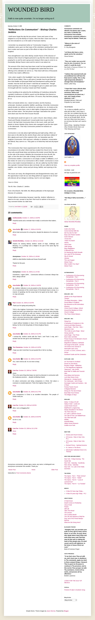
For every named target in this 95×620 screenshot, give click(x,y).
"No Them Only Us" (70, 412)
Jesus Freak (68, 505)
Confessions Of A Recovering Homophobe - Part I (75, 276)
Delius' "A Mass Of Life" (71, 402)
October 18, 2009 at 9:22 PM (32, 359)
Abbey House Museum (71, 423)
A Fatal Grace (68, 501)
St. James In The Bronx (73, 447)
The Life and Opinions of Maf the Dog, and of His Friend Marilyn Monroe (74, 518)
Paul (14, 303)
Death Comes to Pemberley (72, 503)
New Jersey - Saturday (71, 465)
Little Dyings (68, 246)
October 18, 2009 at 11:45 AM (30, 256)
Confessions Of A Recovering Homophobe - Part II (75, 280)
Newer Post (12, 469)
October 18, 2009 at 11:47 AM (30, 272)
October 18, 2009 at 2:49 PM (32, 285)
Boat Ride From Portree (71, 393)
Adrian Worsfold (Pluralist (72, 222)
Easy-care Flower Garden (72, 235)
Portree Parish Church (71, 387)
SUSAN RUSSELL (18, 241)
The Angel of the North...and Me (74, 344)
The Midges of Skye (70, 395)
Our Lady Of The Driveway (72, 254)
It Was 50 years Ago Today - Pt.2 (76, 493)
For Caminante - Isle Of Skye (73, 381)
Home (33, 469)
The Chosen (68, 512)
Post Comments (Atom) (23, 473)
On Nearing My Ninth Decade (73, 252)
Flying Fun (67, 321)
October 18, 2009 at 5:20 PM (25, 303)
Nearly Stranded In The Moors (73, 410)
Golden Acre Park (69, 425)
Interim (66, 242)
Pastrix (66, 507)
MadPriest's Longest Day (72, 408)
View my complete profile (72, 165)
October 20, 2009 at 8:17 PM (32, 392)
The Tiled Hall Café (70, 417)
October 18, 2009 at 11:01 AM (34, 241)
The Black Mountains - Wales (73, 300)
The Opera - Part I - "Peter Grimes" (75, 476)
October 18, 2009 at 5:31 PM (32, 334)
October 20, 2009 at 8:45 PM (32, 417)
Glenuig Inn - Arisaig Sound (72, 379)
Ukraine (66, 258)
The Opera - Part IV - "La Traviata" (75, 483)
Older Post (54, 469)
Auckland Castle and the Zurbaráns (75, 354)
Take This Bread (69, 510)
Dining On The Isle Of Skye (72, 391)
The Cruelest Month (70, 514)
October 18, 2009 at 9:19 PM (32, 347)
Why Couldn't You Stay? (71, 264)
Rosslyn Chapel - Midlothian (73, 365)
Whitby (66, 419)
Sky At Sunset (68, 256)
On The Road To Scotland (72, 361)
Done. (14, 431)
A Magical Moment (70, 389)
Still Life (66, 509)
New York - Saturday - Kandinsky (74, 463)
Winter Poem (68, 262)
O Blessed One (69, 250)
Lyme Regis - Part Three (71, 335)
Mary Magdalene (69, 248)
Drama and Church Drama (74, 435)
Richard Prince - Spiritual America (76, 445)
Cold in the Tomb (69, 229)
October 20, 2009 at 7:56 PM (28, 370)
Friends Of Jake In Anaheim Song (74, 590)
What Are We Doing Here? (72, 522)
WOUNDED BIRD (31, 9)
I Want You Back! (69, 240)
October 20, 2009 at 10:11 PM (28, 428)
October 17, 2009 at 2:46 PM (31, 218)
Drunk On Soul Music (70, 363)
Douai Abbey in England (71, 302)
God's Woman (68, 237)
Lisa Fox (15, 370)
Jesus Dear (67, 244)
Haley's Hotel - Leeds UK (72, 404)
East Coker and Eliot (70, 337)
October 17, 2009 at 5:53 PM (32, 229)
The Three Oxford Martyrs (72, 314)
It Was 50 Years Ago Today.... (75, 491)
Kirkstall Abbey (68, 421)
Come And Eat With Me (71, 231)
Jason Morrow (51, 611)
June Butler (16, 229)
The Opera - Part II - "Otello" (73, 478)
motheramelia (17, 218)
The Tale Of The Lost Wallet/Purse (74, 415)
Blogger (66, 611)
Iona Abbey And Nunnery (72, 375)
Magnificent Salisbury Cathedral (74, 343)
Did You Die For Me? (70, 233)
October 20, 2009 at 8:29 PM (28, 405)
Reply (14, 223)
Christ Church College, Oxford (73, 308)
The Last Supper (69, 260)
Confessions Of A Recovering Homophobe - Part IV (75, 288)
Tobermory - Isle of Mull (71, 369)
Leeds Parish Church (70, 406)
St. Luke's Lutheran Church (72, 413)
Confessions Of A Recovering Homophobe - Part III (75, 284)
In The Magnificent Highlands (73, 367)
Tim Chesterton (18, 347)
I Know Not (67, 239)
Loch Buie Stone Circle (71, 377)
